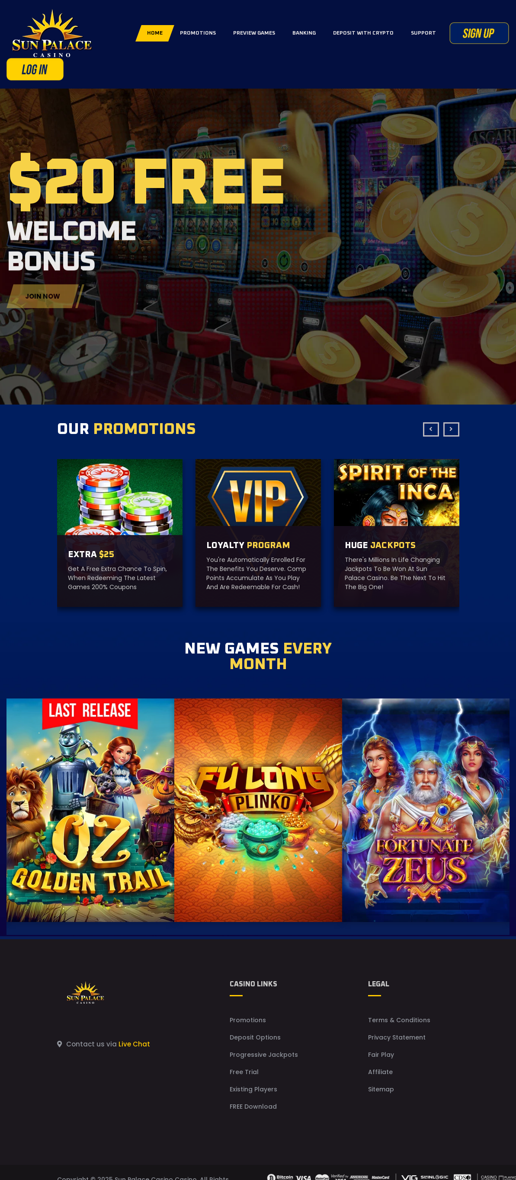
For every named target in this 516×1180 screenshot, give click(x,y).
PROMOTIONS (198, 33)
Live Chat (134, 1044)
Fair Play (381, 1054)
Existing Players (253, 1089)
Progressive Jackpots (264, 1054)
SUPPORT (423, 33)
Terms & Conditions (399, 1020)
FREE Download (253, 1106)
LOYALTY (248, 545)
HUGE (380, 545)
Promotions (248, 1020)
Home (155, 33)
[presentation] (431, 429)
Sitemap (381, 1089)
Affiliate (380, 1072)
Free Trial (244, 1072)
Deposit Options (255, 1037)
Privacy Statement (397, 1037)
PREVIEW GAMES (254, 33)
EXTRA (91, 554)
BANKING (304, 33)
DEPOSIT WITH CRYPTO (363, 33)
